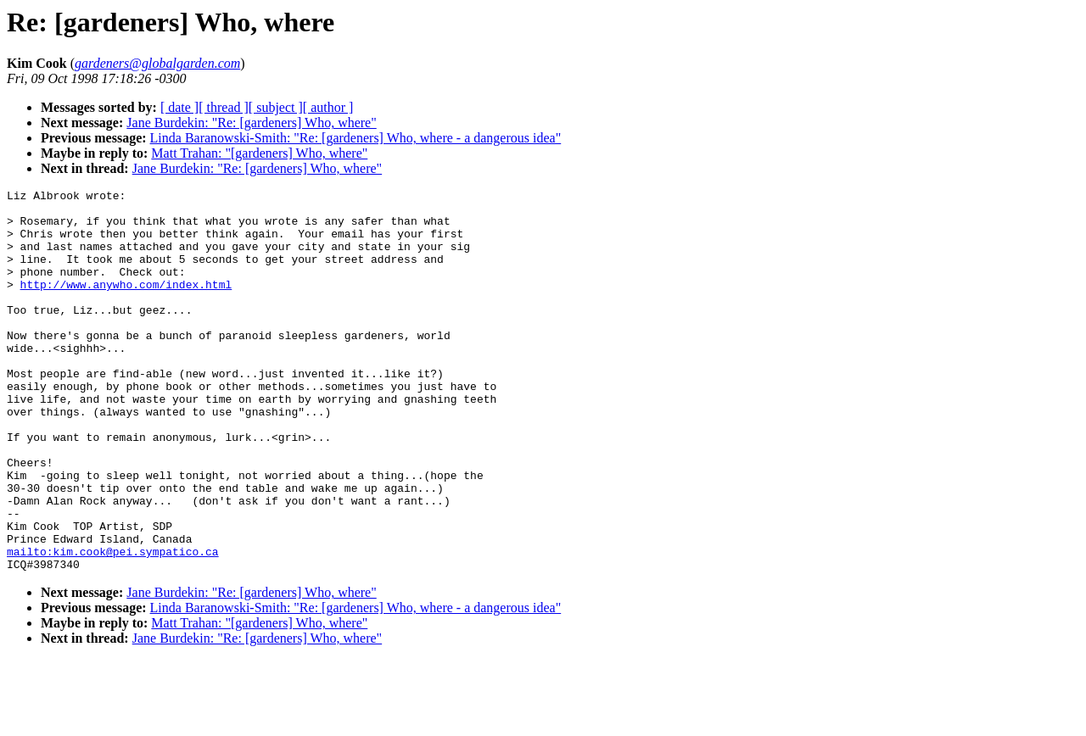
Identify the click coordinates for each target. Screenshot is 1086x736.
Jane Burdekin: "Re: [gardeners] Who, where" (251, 122)
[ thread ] (224, 107)
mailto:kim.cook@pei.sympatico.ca (113, 625)
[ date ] (179, 107)
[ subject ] (276, 107)
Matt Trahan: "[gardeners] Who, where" (259, 153)
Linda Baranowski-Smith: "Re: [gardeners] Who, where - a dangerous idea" (356, 138)
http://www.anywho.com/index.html (126, 304)
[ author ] (328, 107)
